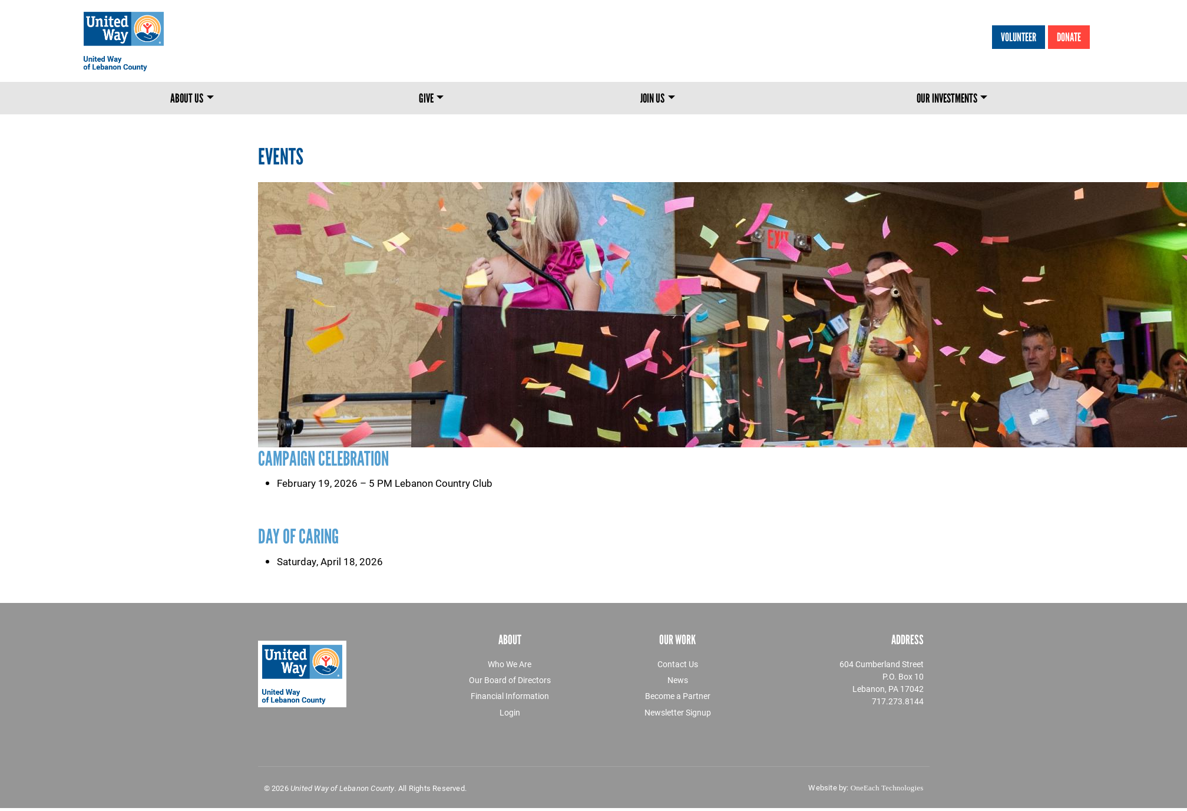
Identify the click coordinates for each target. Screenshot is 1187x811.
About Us (186, 98)
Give (426, 98)
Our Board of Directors (510, 679)
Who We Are (509, 664)
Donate (1069, 37)
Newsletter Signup (677, 712)
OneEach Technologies (887, 787)
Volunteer (1018, 37)
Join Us (652, 98)
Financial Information (510, 695)
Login (510, 712)
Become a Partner (677, 695)
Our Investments (947, 98)
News (677, 679)
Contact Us (677, 664)
